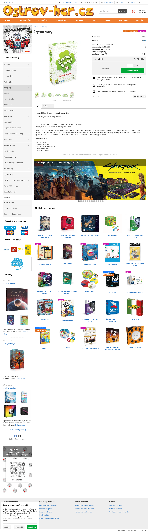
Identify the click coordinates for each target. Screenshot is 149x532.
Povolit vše (32, 527)
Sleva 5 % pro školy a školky (49, 518)
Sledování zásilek (115, 505)
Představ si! (112, 265)
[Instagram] (17, 470)
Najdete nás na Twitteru (83, 512)
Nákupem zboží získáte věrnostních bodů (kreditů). (117, 92)
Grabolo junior (90, 291)
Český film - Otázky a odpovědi (67, 236)
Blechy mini (112, 235)
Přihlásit (140, 530)
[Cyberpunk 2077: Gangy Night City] (89, 181)
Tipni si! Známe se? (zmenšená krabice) (112, 348)
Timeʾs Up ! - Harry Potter (90, 348)
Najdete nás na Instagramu (84, 509)
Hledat (122, 11)
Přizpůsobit (19, 527)
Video (46, 106)
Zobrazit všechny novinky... (17, 429)
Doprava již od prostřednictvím (117, 85)
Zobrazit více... (21, 378)
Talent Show (67, 263)
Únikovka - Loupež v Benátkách (45, 236)
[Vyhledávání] (108, 11)
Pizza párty (135, 319)
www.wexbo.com (132, 530)
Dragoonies (45, 319)
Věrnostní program (45, 509)
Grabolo (67, 347)
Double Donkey (67, 320)
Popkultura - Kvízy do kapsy (90, 320)
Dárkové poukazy (115, 509)
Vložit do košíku (132, 70)
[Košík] (138, 11)
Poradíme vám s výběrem (48, 505)
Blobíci (44, 348)
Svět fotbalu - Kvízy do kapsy (135, 236)
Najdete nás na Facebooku (84, 505)
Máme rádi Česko (90, 265)
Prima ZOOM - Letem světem (44, 292)
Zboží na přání (44, 515)
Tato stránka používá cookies (16, 505)
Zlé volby (112, 293)
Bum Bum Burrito (45, 265)
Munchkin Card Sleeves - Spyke (135, 264)
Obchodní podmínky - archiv (119, 512)
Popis (38, 106)
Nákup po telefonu (45, 512)
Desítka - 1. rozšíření (134, 347)
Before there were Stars (90, 235)
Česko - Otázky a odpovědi (112, 320)
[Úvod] (48, 11)
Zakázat (7, 527)
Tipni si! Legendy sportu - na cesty (67, 292)
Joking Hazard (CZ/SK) (135, 293)
